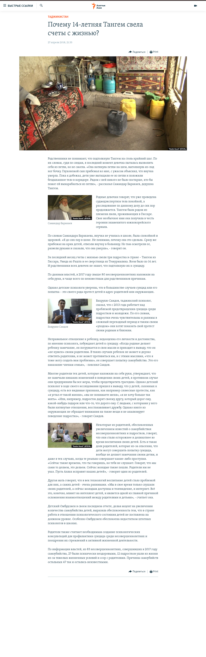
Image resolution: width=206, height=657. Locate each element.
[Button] (137, 52)
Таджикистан (58, 17)
